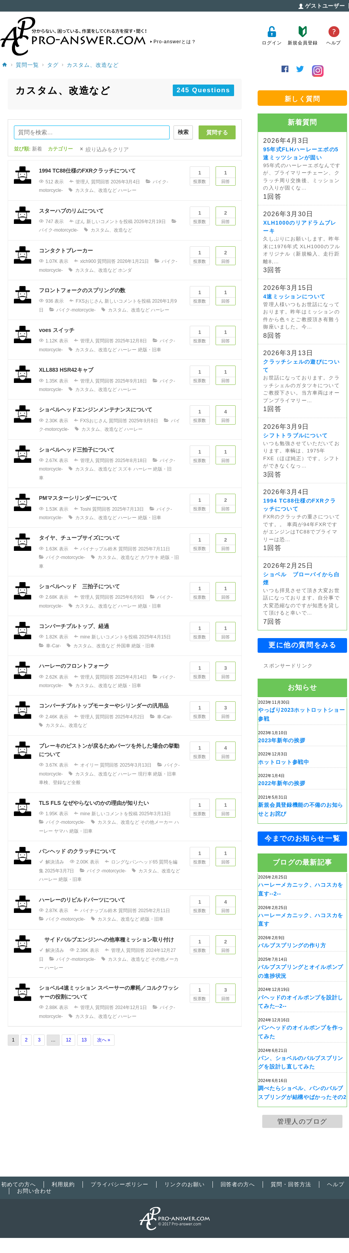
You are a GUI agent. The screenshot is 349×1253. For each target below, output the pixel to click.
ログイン (272, 36)
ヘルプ (333, 36)
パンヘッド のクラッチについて (77, 851)
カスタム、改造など (93, 65)
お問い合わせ (34, 1191)
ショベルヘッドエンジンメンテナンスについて (95, 409)
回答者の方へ (238, 1184)
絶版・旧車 (149, 349)
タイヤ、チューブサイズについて (79, 538)
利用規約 (63, 1184)
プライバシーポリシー (119, 1184)
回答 (225, 175)
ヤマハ (61, 831)
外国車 (123, 646)
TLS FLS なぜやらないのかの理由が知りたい (94, 803)
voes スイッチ (56, 330)
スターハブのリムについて (71, 211)
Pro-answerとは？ (174, 41)
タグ (53, 65)
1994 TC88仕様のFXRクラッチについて (87, 171)
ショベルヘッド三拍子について (77, 450)
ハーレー (127, 190)
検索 (183, 132)
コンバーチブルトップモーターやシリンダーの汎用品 (104, 706)
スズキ (125, 469)
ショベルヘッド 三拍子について (79, 586)
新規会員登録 (302, 36)
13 (83, 1040)
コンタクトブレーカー (66, 250)
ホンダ (125, 270)
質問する (217, 132)
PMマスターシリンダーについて (78, 498)
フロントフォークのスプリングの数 (82, 290)
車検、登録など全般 (60, 782)
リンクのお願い (184, 1184)
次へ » (103, 1040)
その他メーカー (156, 822)
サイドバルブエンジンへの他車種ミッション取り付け (106, 939)
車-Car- (53, 646)
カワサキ (149, 557)
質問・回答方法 (291, 1184)
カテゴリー (60, 149)
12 (68, 1040)
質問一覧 (27, 65)
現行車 (145, 774)
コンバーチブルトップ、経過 (74, 626)
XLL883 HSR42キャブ (66, 370)
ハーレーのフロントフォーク (74, 666)
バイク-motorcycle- (58, 230)
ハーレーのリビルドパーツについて (82, 900)
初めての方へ (18, 1184)
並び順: (28, 149)
